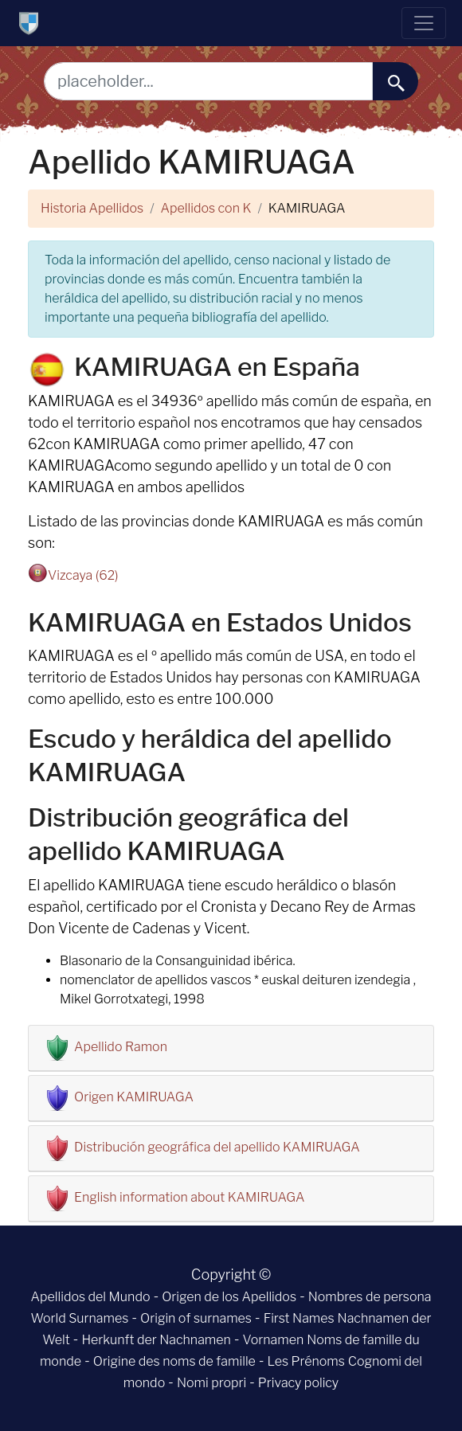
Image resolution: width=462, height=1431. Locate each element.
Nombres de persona (370, 1296)
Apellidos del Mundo (91, 1296)
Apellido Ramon (120, 1046)
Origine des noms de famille (174, 1361)
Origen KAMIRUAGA (134, 1097)
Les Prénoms (306, 1361)
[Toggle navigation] (423, 23)
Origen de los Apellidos (229, 1296)
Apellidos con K (206, 208)
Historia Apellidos (92, 208)
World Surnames (79, 1318)
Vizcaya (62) (83, 575)
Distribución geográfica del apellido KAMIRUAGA (217, 1147)
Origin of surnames (196, 1318)
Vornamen (273, 1339)
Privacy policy (298, 1382)
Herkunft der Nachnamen (155, 1339)
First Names (299, 1318)
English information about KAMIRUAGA (189, 1197)
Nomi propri (211, 1382)
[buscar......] (395, 81)
